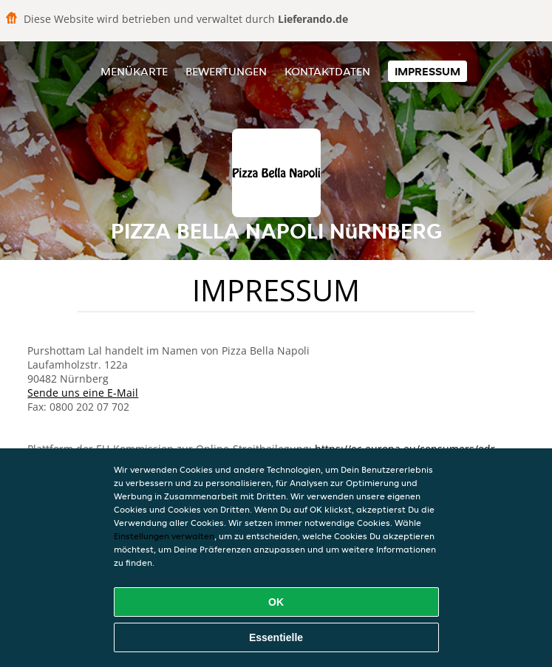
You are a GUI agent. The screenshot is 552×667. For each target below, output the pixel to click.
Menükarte (134, 71)
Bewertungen (226, 71)
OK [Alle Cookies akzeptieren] (276, 602)
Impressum (427, 71)
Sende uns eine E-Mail (82, 393)
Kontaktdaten (327, 71)
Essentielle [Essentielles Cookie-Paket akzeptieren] (276, 637)
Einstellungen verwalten (164, 535)
